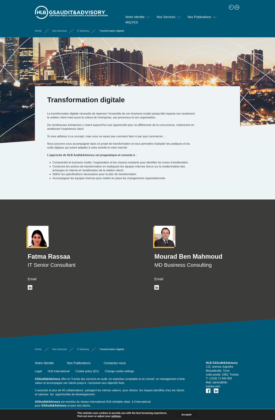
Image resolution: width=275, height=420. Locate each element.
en (237, 4)
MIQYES (132, 20)
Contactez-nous (115, 363)
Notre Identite (135, 14)
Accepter (186, 414)
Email (32, 279)
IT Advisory (83, 28)
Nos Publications (199, 14)
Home (38, 28)
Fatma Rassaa (49, 256)
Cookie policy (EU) (87, 371)
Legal (38, 371)
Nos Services (166, 14)
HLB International (59, 371)
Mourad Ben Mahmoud (188, 256)
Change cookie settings (119, 371)
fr (231, 4)
